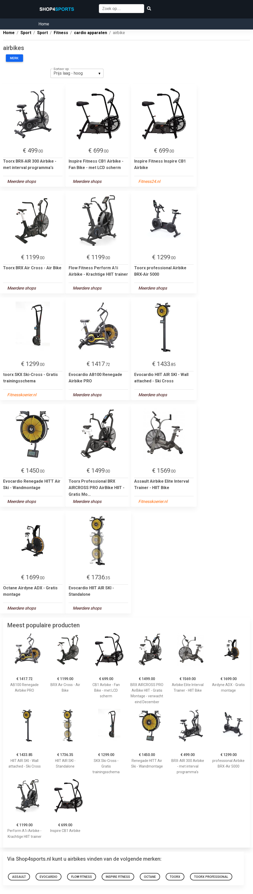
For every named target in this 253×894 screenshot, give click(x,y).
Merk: (14, 58)
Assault (19, 877)
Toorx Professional (211, 877)
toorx (175, 877)
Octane (150, 877)
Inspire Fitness (118, 877)
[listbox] (76, 73)
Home (43, 24)
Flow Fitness (81, 877)
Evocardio (48, 877)
